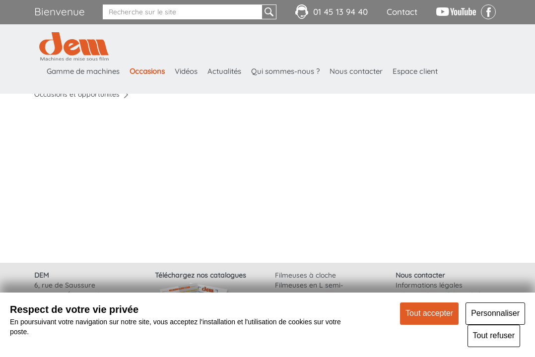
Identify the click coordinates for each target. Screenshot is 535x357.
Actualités (224, 71)
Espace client (415, 71)
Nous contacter (356, 71)
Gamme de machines (83, 71)
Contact (402, 11)
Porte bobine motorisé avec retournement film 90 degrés (86, 169)
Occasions (147, 71)
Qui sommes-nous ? (285, 71)
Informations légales (429, 285)
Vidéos (186, 71)
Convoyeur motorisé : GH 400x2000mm (86, 130)
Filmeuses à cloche (305, 275)
